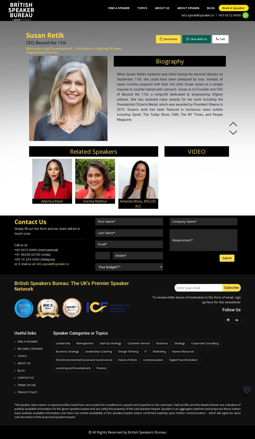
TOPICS (20, 356)
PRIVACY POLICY (26, 392)
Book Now (168, 39)
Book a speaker (233, 8)
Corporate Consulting (204, 343)
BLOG (19, 370)
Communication (153, 360)
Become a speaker (28, 349)
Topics (140, 8)
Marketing (159, 351)
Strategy (179, 343)
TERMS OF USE (25, 385)
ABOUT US (22, 363)
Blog (210, 8)
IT (146, 351)
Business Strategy (67, 351)
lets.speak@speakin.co (198, 15)
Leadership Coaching (98, 351)
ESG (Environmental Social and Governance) (84, 360)
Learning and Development (73, 368)
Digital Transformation (183, 360)
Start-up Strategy (110, 343)
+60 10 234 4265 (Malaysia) (34, 259)
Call (220, 39)
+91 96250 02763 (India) (32, 254)
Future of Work (127, 360)
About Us (160, 8)
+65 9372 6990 (229, 15)
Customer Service (139, 343)
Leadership (63, 343)
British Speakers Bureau (147, 432)
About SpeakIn (187, 8)
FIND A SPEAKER (26, 341)
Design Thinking (128, 351)
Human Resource (183, 351)
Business (162, 343)
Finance (101, 368)
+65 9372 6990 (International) (36, 250)
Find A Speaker (115, 8)
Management (84, 343)
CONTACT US (24, 378)
